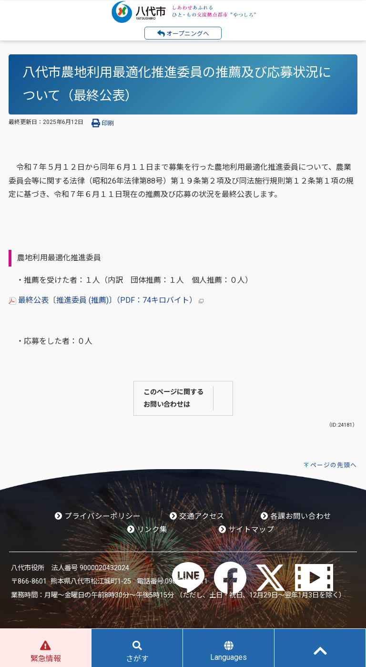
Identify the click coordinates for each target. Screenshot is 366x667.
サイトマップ (246, 529)
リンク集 (147, 529)
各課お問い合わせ (296, 516)
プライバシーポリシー (98, 516)
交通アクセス (197, 516)
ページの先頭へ (333, 465)
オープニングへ (183, 33)
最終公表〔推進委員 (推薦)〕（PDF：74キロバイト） (106, 300)
